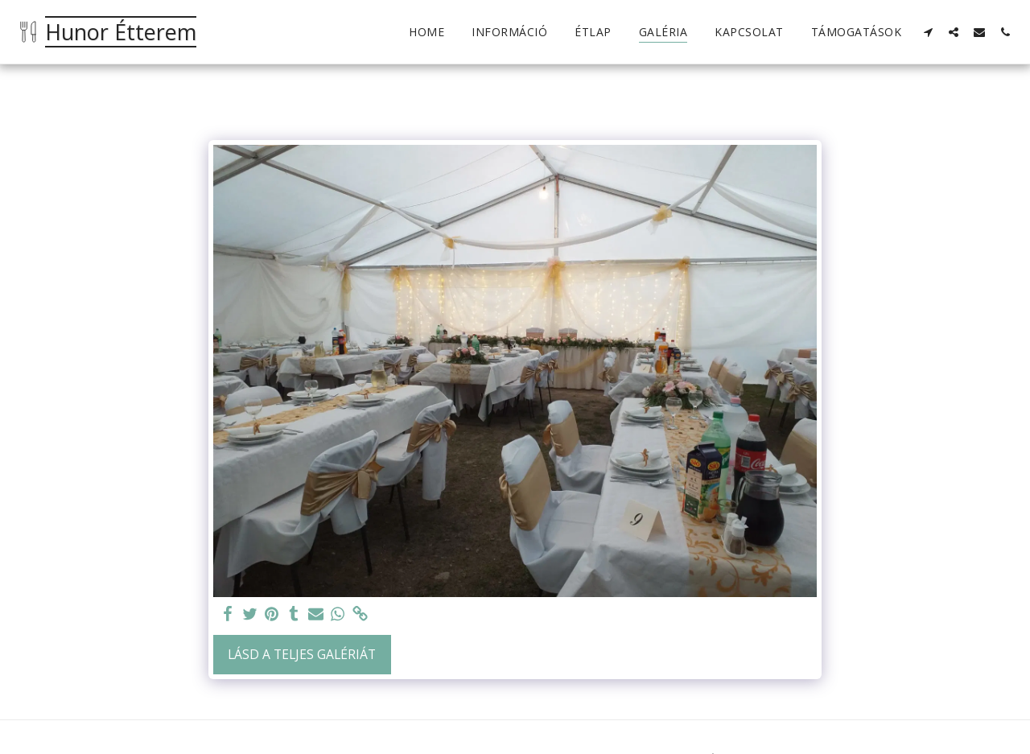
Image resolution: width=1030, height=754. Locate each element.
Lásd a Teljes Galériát (302, 654)
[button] (928, 32)
